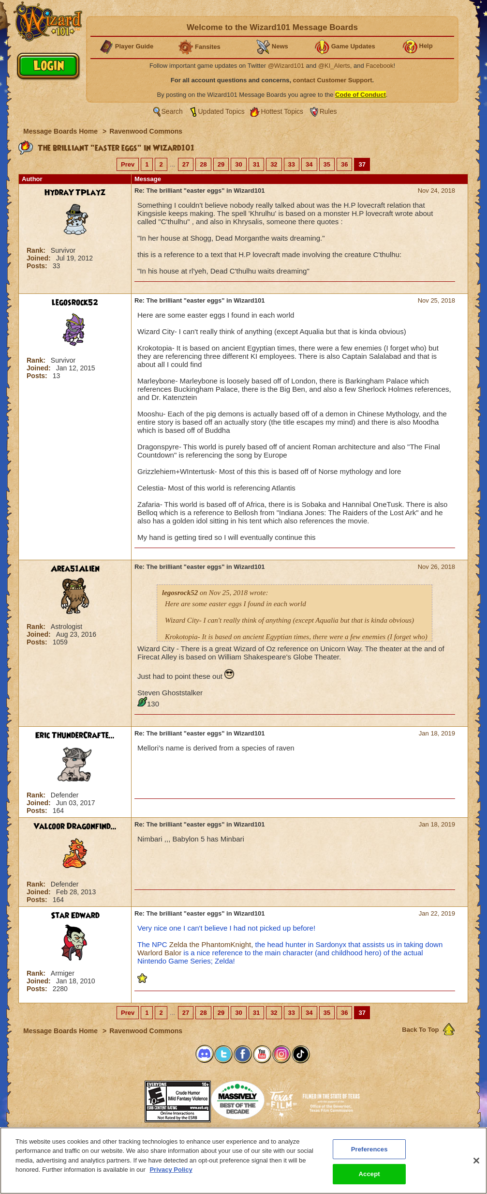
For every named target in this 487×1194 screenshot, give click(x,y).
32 (273, 164)
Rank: (37, 250)
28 (203, 164)
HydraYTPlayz (74, 193)
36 (344, 164)
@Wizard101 (286, 65)
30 (238, 164)
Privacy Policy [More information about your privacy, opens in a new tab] (170, 1169)
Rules (328, 111)
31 (256, 164)
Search (172, 111)
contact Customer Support (332, 80)
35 (327, 164)
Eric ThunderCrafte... (75, 735)
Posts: (38, 266)
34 (309, 164)
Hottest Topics (282, 111)
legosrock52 (75, 302)
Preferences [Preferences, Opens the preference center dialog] (369, 1149)
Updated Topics (221, 111)
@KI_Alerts (334, 65)
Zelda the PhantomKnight (210, 944)
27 (185, 164)
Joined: (40, 258)
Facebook (379, 65)
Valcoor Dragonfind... (75, 826)
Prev (127, 164)
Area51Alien (75, 569)
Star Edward (75, 915)
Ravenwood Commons (145, 131)
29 (221, 164)
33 (291, 164)
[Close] (476, 1160)
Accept (369, 1174)
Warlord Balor (159, 953)
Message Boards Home (61, 131)
